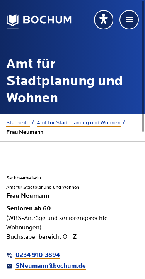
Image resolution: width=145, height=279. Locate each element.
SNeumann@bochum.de (50, 266)
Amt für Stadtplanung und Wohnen (79, 122)
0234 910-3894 (37, 255)
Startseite (18, 122)
